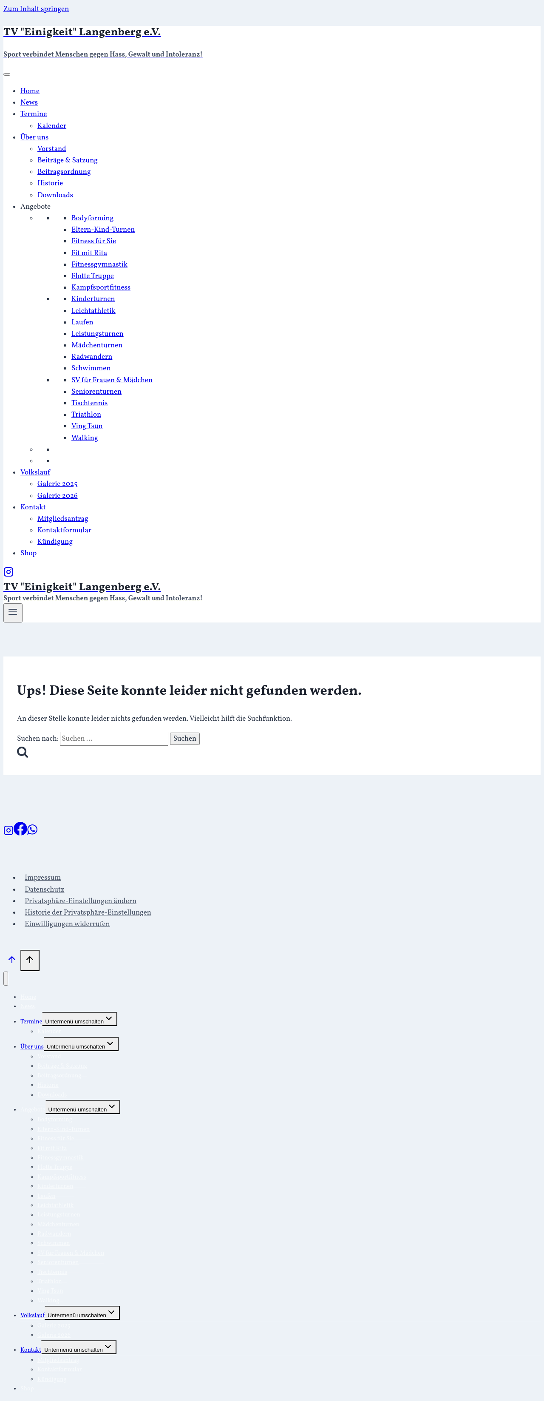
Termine (33, 114)
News (29, 103)
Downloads (55, 195)
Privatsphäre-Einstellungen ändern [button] (80, 901)
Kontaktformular (64, 530)
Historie (50, 183)
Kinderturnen (93, 299)
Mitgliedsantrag (62, 519)
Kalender (51, 126)
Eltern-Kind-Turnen (103, 230)
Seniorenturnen (96, 392)
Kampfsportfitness (100, 288)
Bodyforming (92, 218)
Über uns (34, 137)
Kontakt (33, 507)
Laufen (82, 322)
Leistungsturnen (97, 334)
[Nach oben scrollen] (11, 962)
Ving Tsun (87, 426)
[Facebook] (20, 833)
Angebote (35, 207)
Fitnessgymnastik (99, 265)
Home (30, 91)
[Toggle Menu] (6, 74)
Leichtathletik (93, 311)
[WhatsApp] (32, 833)
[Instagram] (8, 575)
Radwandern (91, 357)
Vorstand (51, 149)
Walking (84, 438)
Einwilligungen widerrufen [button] (67, 924)
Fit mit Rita (89, 253)
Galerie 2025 (57, 484)
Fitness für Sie (93, 241)
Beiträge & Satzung (67, 160)
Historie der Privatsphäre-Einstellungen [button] (88, 913)
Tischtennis (89, 403)
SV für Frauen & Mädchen (112, 380)
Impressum (43, 878)
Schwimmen (91, 368)
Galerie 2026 (57, 496)
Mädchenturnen (96, 345)
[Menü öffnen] (13, 612)
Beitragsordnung (64, 172)
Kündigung (55, 542)
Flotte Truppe (92, 276)
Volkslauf (35, 472)
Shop (28, 553)
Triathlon (86, 415)
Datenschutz (44, 890)
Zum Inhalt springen (36, 9)
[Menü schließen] (5, 979)
